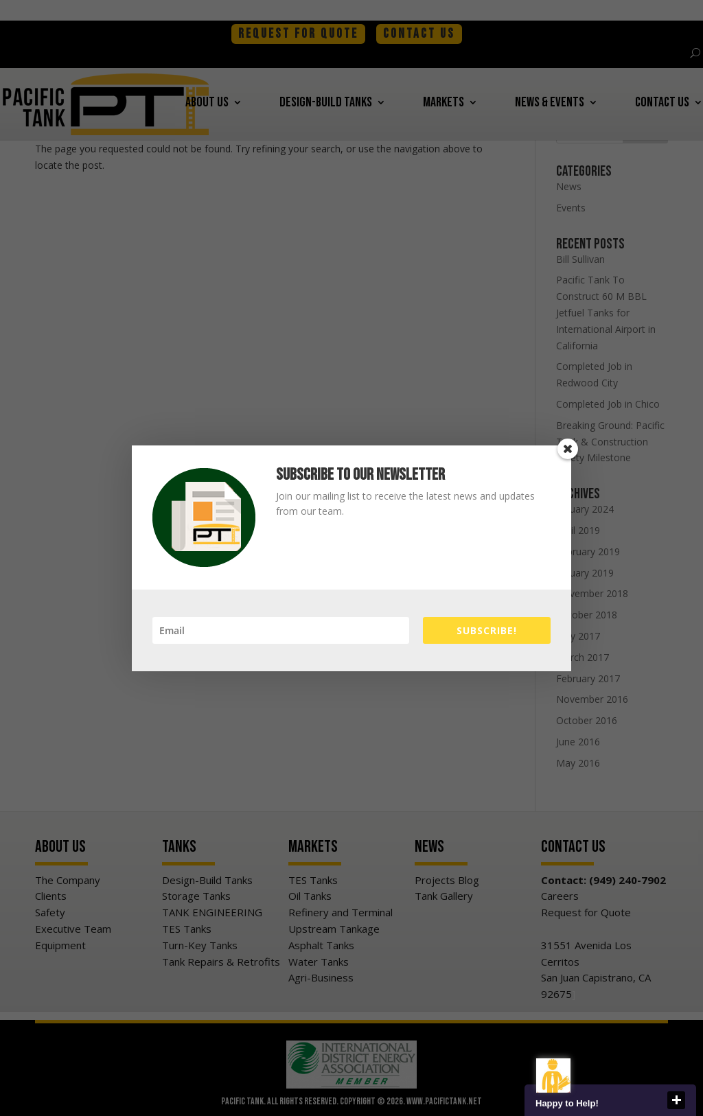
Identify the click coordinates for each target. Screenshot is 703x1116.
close (676, 1100)
